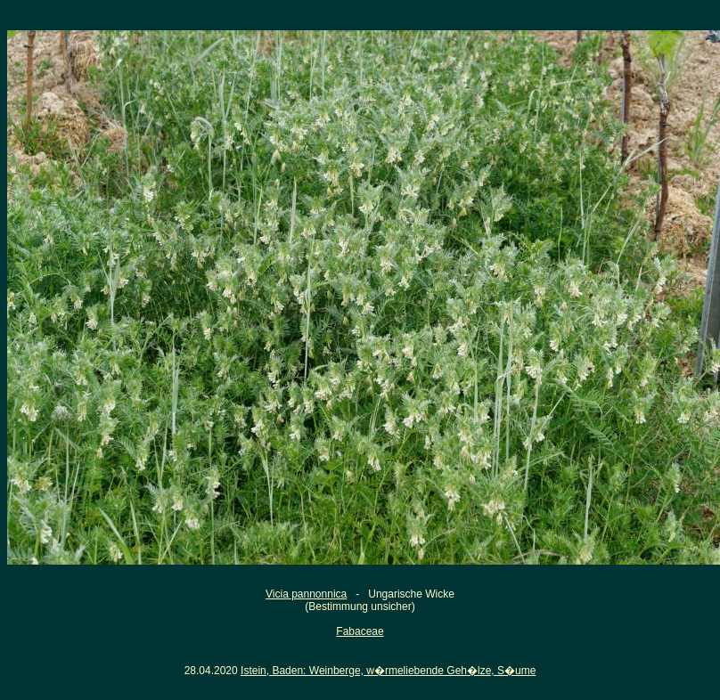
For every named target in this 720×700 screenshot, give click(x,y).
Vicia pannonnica (306, 594)
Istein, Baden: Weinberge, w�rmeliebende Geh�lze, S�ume (388, 670)
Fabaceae (359, 631)
